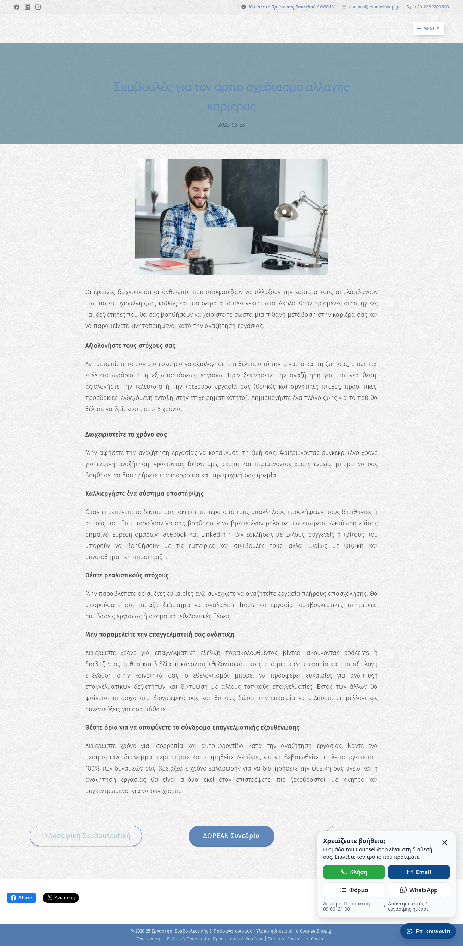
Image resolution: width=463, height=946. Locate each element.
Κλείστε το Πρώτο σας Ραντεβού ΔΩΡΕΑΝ (291, 7)
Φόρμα (354, 890)
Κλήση (354, 872)
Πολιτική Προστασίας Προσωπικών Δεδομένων (215, 938)
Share (21, 898)
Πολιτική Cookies (285, 938)
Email (419, 872)
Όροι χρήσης (149, 938)
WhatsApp (419, 890)
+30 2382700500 (431, 7)
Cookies (319, 938)
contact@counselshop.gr (374, 7)
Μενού (428, 29)
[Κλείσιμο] (444, 843)
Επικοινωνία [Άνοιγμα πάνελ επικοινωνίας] (428, 931)
